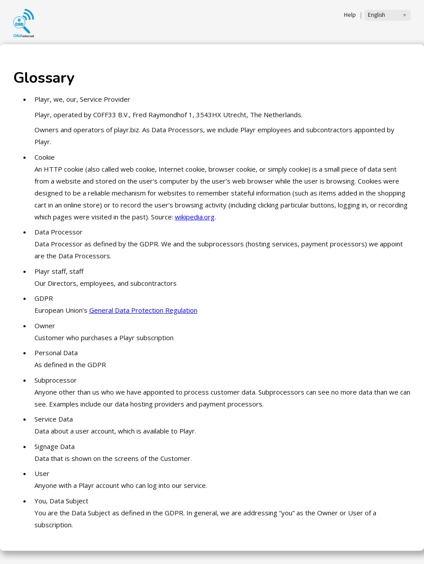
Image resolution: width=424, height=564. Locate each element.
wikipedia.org (195, 216)
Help (350, 15)
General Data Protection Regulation (143, 310)
